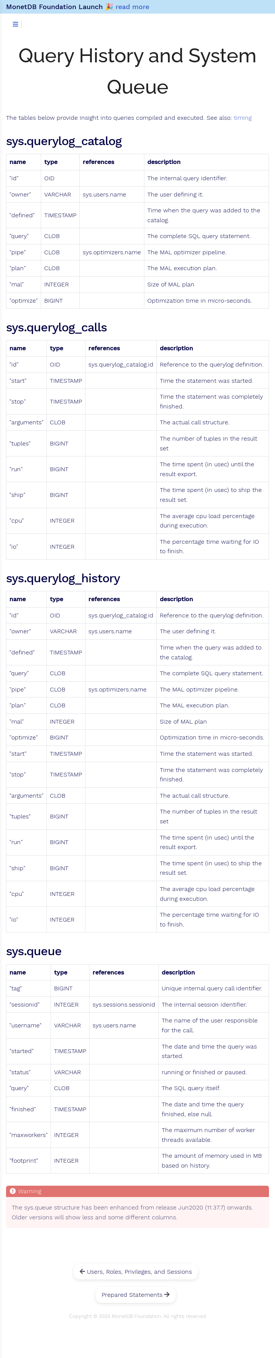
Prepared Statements (136, 1294)
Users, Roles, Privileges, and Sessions (136, 1271)
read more (132, 7)
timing (243, 117)
